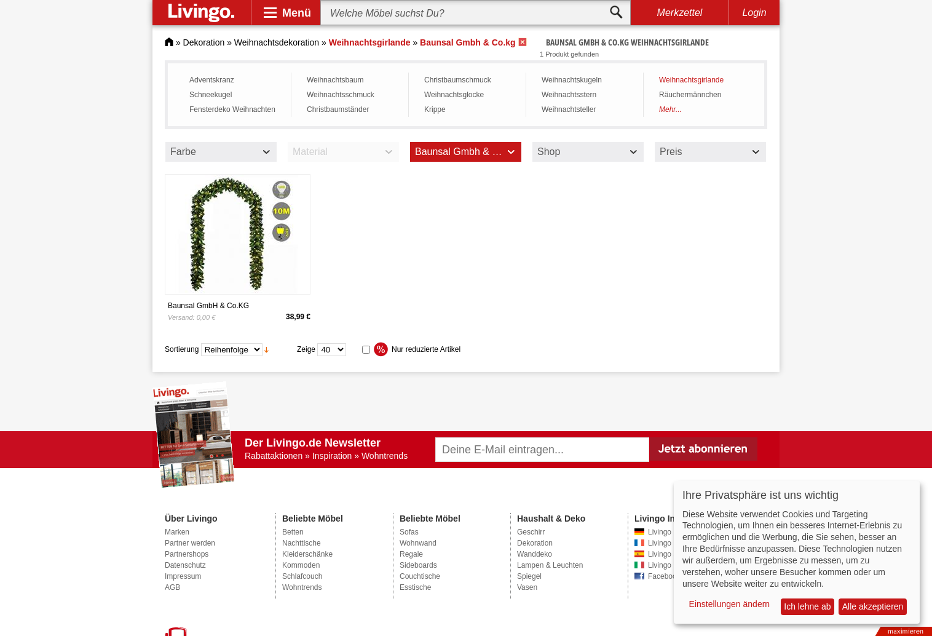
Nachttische (301, 543)
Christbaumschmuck (457, 80)
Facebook (664, 576)
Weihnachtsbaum (335, 80)
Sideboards (418, 565)
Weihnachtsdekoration (276, 42)
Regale (411, 554)
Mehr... (670, 109)
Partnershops (186, 554)
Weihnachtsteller (569, 109)
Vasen (527, 587)
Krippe (435, 109)
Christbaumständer (338, 109)
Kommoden (301, 565)
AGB (172, 587)
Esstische (415, 587)
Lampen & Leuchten (550, 565)
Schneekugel (210, 94)
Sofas (409, 532)
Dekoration (204, 42)
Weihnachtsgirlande (691, 80)
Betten (293, 532)
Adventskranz (211, 80)
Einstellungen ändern (729, 604)
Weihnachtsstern (569, 94)
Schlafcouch (302, 576)
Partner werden (190, 543)
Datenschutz (185, 565)
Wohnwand (418, 543)
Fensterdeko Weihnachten (232, 109)
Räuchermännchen (690, 94)
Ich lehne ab (807, 606)
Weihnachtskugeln (572, 80)
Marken (177, 532)
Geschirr (531, 532)
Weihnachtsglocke (454, 94)
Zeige (306, 349)
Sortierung (182, 349)
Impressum (183, 576)
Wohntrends (302, 587)
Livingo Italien (670, 565)
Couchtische (420, 576)
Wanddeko (534, 554)
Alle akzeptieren (873, 606)
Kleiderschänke (307, 554)
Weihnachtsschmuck (340, 94)
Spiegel (529, 576)
